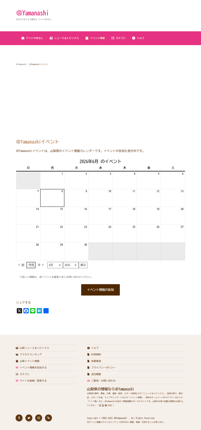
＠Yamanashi (32, 13)
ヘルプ (138, 38)
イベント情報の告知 (100, 289)
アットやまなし (32, 38)
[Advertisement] (100, 95)
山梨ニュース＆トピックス (32, 348)
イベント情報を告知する (31, 367)
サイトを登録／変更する (31, 380)
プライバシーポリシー (101, 367)
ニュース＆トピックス (64, 38)
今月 (31, 265)
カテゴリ (118, 38)
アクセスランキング (29, 354)
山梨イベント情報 (28, 361)
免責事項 (94, 361)
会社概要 (94, 374)
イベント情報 (95, 38)
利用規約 (94, 354)
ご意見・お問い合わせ (101, 380)
